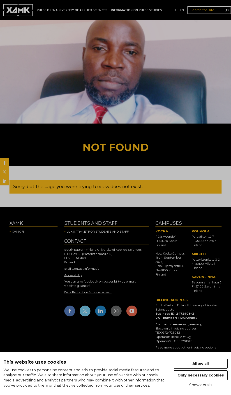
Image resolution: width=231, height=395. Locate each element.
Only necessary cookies (201, 375)
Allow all (200, 364)
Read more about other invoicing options (185, 347)
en (182, 10)
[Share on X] (4, 171)
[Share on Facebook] (4, 162)
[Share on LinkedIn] (4, 180)
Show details (200, 385)
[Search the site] (209, 10)
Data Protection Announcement (88, 292)
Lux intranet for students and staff (98, 231)
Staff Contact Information (82, 268)
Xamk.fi (18, 231)
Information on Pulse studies (136, 10)
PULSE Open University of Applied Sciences (72, 10)
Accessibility (73, 275)
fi (176, 10)
